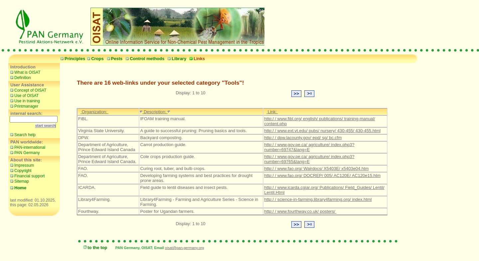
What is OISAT (24, 72)
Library (176, 58)
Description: (155, 111)
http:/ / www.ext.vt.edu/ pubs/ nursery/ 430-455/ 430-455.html (322, 130)
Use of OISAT (23, 95)
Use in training (24, 100)
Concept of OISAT (27, 90)
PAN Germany (24, 152)
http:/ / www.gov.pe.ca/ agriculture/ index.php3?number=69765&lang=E (309, 159)
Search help (22, 134)
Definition (19, 77)
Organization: (94, 111)
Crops (94, 58)
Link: (272, 111)
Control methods (144, 58)
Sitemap (18, 181)
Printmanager (23, 106)
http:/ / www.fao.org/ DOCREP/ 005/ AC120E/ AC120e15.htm (322, 175)
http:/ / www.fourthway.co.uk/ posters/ (300, 211)
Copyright (19, 170)
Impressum (21, 165)
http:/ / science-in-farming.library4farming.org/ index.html (318, 199)
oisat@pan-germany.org (184, 248)
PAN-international (26, 147)
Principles (72, 58)
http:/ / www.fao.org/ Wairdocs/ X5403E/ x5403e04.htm (316, 168)
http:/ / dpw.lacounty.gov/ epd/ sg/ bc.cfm (303, 137)
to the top (94, 247)
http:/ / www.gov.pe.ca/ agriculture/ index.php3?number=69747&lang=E (309, 147)
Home (17, 187)
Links (196, 58)
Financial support (26, 175)
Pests (114, 58)
